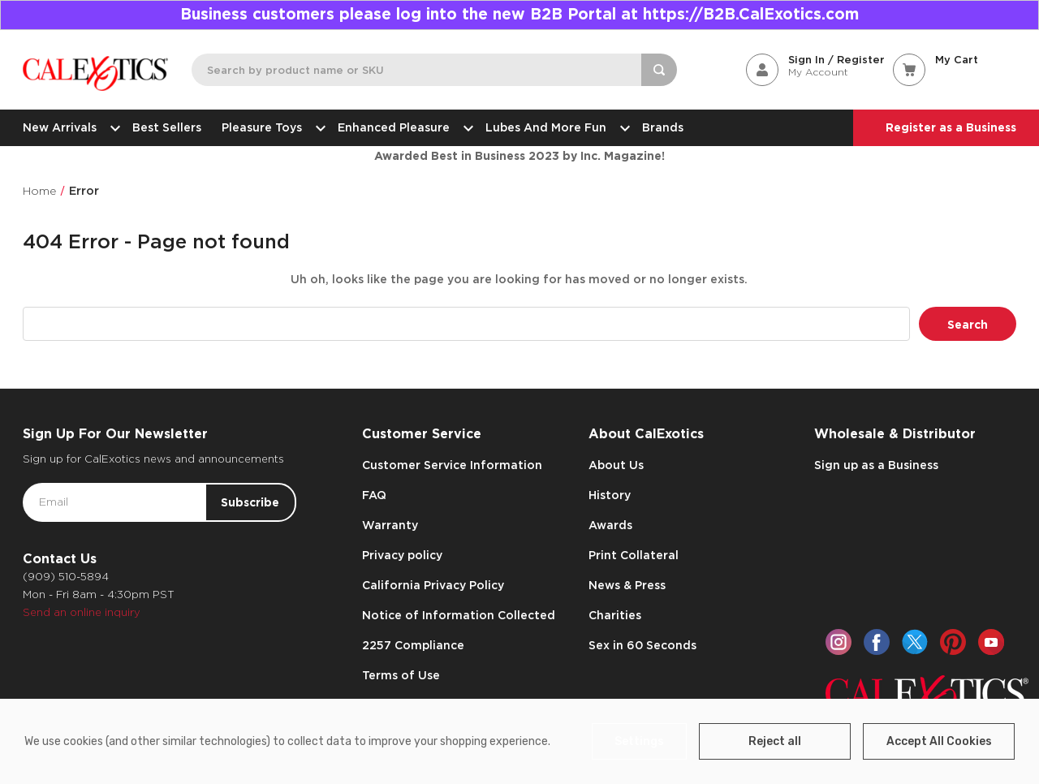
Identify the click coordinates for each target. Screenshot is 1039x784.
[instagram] (838, 642)
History (609, 495)
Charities (614, 615)
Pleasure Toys (269, 127)
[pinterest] (953, 642)
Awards (610, 525)
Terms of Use (401, 675)
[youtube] (991, 642)
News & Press (627, 585)
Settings (639, 741)
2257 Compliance (413, 645)
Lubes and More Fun (553, 127)
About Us (616, 465)
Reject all (774, 741)
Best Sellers (166, 127)
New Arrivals (67, 127)
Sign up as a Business (876, 465)
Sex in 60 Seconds (642, 645)
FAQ (374, 495)
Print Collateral (633, 555)
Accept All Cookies (939, 741)
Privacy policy (402, 555)
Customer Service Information (452, 465)
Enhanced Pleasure (401, 127)
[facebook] (877, 642)
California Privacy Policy (433, 585)
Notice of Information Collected (458, 615)
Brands (662, 127)
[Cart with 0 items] (954, 60)
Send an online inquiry (81, 612)
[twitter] (915, 642)
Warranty (390, 525)
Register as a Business (951, 127)
